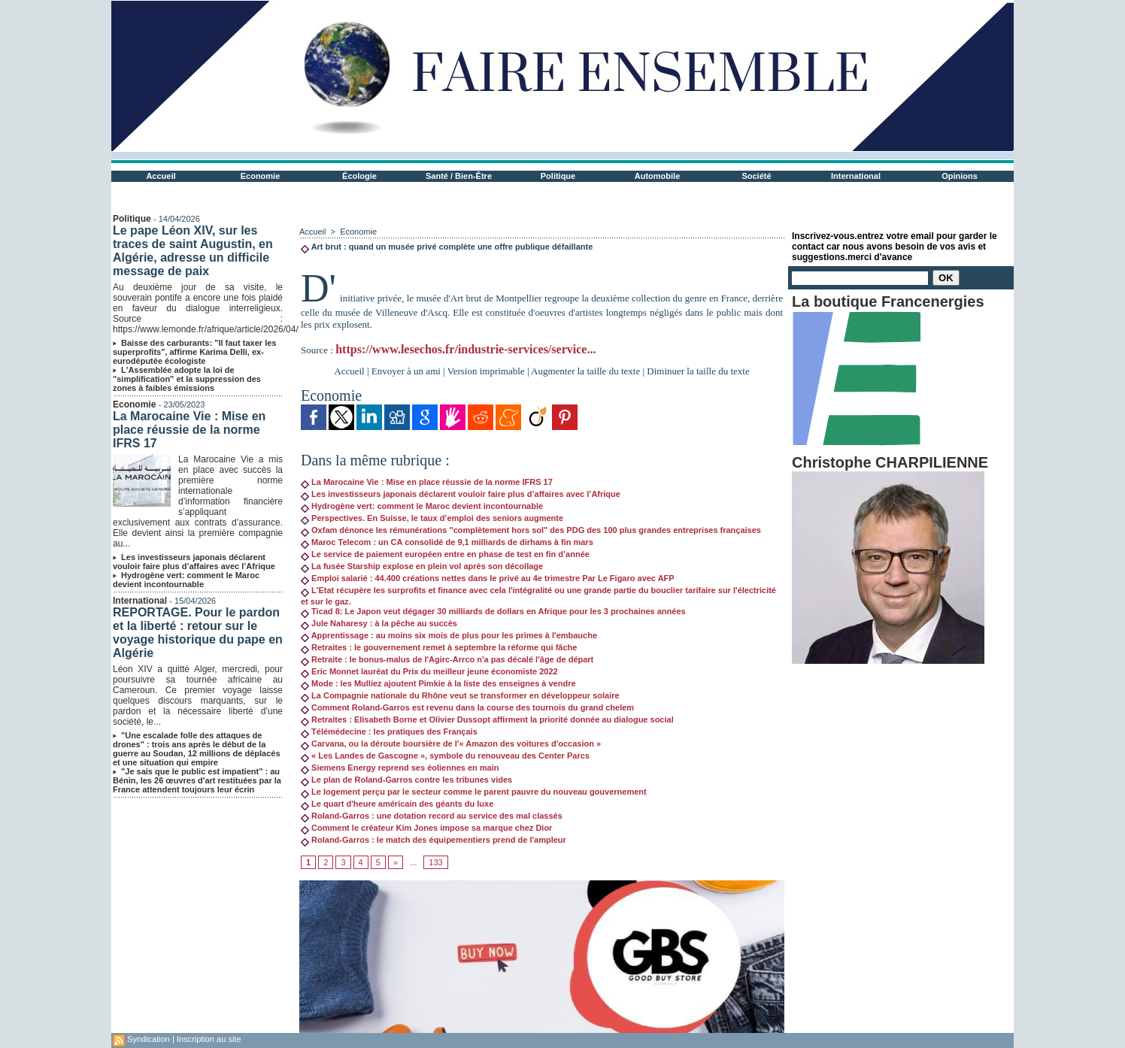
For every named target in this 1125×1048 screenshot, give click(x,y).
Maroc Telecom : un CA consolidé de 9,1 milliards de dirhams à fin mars (447, 542)
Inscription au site (209, 1038)
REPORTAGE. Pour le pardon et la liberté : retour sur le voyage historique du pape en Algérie (198, 632)
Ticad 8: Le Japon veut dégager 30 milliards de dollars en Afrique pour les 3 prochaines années (493, 611)
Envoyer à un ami (406, 371)
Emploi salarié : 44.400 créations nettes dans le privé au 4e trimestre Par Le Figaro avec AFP (488, 578)
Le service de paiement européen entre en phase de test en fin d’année (445, 554)
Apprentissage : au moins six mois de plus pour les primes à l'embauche (449, 635)
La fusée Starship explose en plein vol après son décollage (422, 566)
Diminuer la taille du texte (698, 371)
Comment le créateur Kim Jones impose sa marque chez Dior (426, 827)
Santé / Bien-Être (459, 175)
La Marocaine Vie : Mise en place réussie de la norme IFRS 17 (189, 430)
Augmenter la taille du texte (585, 371)
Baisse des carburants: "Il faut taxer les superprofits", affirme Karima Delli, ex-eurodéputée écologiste (194, 351)
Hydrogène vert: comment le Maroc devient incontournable (186, 580)
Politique (558, 175)
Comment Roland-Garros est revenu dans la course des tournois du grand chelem (467, 707)
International (856, 175)
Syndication (148, 1038)
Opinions (960, 175)
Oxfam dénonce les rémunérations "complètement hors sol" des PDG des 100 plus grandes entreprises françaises (531, 530)
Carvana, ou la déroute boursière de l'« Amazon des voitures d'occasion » (451, 743)
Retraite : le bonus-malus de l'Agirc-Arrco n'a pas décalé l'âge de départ (447, 659)
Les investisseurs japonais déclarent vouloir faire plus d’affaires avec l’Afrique (194, 562)
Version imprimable (486, 371)
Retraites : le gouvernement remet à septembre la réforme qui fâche (439, 647)
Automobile (658, 175)
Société (756, 175)
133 (435, 862)
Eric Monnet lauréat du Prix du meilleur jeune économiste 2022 (429, 671)
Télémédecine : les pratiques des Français (389, 731)
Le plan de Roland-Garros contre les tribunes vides (406, 779)
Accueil (160, 175)
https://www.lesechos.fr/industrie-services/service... (465, 349)
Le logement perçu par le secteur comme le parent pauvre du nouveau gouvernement (474, 791)
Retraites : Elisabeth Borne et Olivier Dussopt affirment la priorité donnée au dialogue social (487, 719)
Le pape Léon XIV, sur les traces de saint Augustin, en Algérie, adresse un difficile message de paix (193, 250)
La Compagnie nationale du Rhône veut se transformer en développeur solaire (460, 695)
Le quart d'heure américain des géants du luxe (397, 803)
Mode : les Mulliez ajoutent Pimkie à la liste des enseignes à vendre (438, 683)
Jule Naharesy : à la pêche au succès (379, 623)
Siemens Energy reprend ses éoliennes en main (400, 767)
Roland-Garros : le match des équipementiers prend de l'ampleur (433, 839)
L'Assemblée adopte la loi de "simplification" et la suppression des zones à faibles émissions (187, 378)
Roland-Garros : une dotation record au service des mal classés (431, 815)
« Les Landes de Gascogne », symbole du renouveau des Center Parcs (445, 755)
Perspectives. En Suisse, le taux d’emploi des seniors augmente (432, 517)
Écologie (359, 175)
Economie (260, 175)
